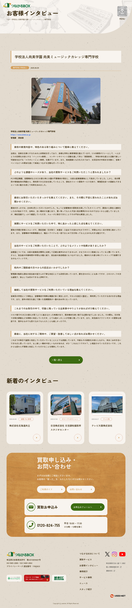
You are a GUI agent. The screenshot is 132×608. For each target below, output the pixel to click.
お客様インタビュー (88, 565)
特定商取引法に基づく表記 (115, 563)
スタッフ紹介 (85, 589)
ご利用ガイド (46, 489)
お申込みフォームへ (82, 507)
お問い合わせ (76, 489)
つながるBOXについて (89, 553)
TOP (8, 19)
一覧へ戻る (57, 359)
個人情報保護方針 (112, 567)
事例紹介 (83, 571)
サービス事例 (85, 577)
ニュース (83, 583)
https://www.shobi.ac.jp (20, 134)
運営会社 (109, 571)
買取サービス (85, 559)
